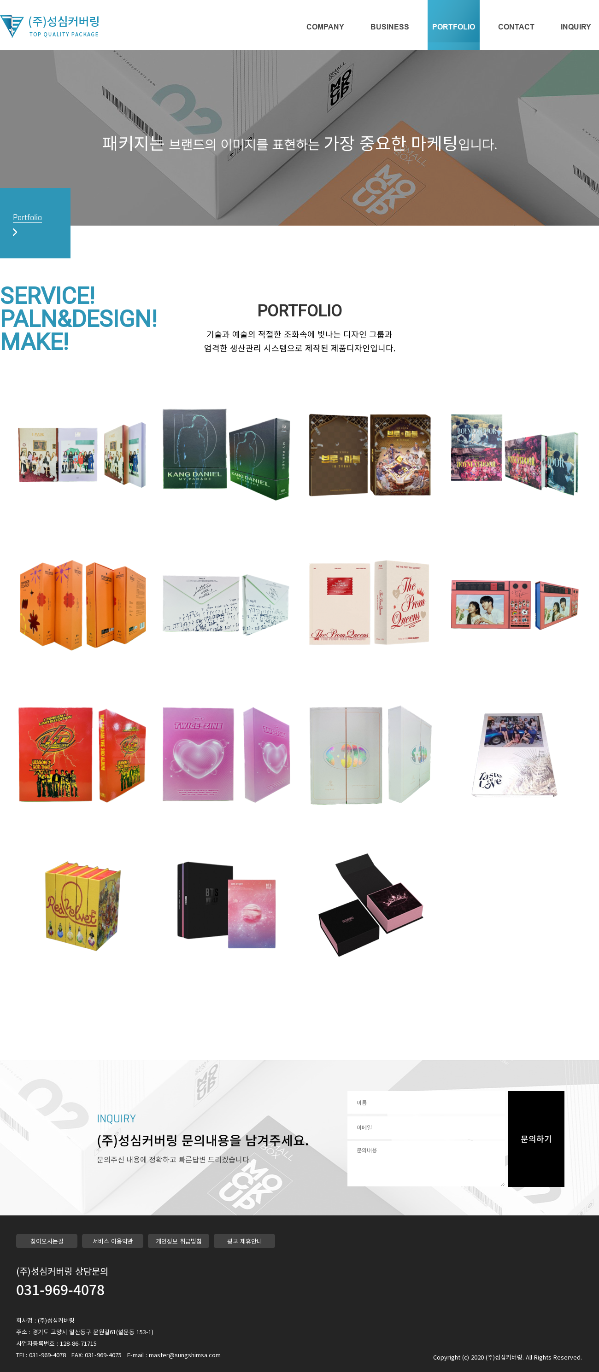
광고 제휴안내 (244, 1241)
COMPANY (325, 27)
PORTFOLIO (453, 27)
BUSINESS (389, 27)
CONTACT (516, 27)
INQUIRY (576, 27)
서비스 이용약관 (113, 1241)
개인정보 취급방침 (179, 1241)
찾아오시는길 (47, 1241)
